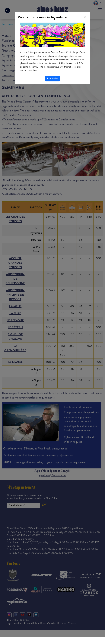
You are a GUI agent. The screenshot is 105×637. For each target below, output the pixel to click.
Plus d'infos (52, 78)
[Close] (85, 17)
